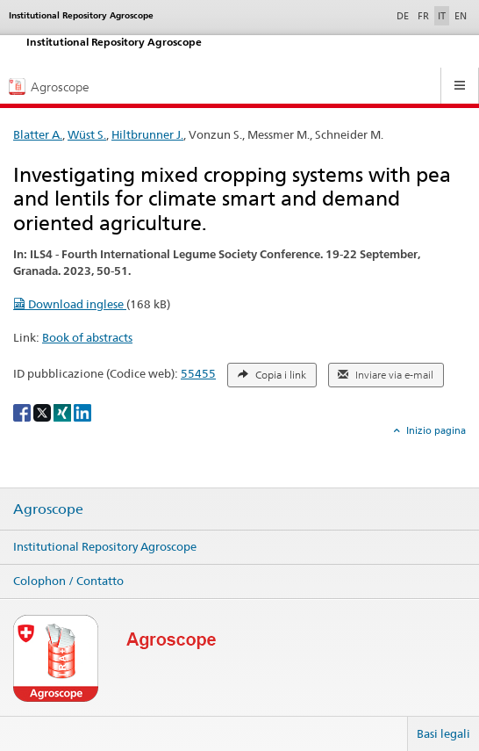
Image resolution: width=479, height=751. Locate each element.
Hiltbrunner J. (147, 134)
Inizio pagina (435, 430)
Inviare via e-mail (385, 375)
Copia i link (272, 375)
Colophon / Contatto (68, 581)
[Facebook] (23, 411)
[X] (43, 411)
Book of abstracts (87, 337)
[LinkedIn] (82, 411)
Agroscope (48, 509)
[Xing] (64, 411)
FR (423, 16)
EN (460, 16)
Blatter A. (37, 134)
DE (404, 15)
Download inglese (69, 304)
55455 (198, 373)
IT (442, 16)
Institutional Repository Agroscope (105, 546)
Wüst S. (87, 134)
